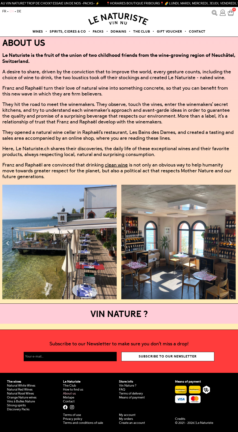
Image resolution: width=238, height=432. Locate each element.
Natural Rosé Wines (20, 394)
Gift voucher (169, 31)
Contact (197, 31)
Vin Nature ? (127, 386)
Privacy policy (72, 419)
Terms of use (72, 415)
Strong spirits (16, 406)
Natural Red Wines (20, 390)
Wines (38, 31)
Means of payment (132, 398)
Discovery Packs (18, 410)
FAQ (122, 390)
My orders (126, 419)
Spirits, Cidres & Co (68, 31)
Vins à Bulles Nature (21, 402)
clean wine (116, 165)
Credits (180, 419)
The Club (141, 31)
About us (69, 394)
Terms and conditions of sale (83, 423)
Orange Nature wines (21, 398)
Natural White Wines (21, 386)
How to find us (73, 390)
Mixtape (68, 398)
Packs (98, 31)
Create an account (132, 423)
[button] (7, 243)
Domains (118, 31)
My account (127, 415)
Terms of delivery (131, 394)
